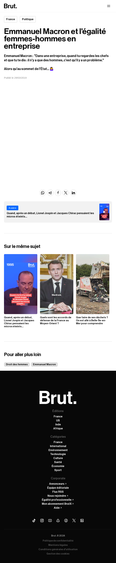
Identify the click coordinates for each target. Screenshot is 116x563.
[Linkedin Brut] (82, 520)
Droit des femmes (17, 364)
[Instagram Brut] (42, 520)
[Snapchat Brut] (58, 520)
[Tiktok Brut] (34, 520)
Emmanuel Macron (44, 364)
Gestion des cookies (58, 554)
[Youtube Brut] (50, 520)
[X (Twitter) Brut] (74, 520)
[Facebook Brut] (66, 520)
